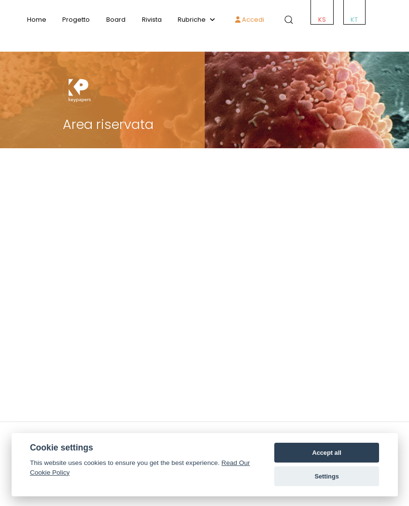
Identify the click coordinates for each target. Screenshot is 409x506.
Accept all (326, 452)
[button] (287, 20)
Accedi (249, 19)
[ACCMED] (204, 41)
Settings (326, 476)
